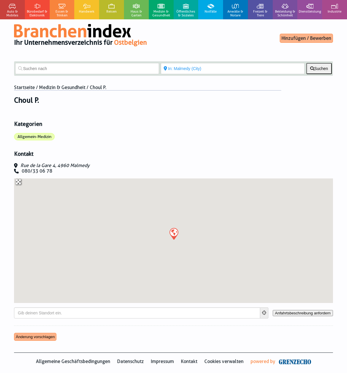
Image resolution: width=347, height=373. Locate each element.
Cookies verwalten (224, 361)
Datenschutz (130, 361)
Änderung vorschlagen (35, 337)
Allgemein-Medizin (34, 136)
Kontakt (189, 361)
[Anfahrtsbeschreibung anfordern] (303, 313)
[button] (173, 233)
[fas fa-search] (319, 68)
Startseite (24, 87)
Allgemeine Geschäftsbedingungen (73, 361)
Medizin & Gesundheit (62, 87)
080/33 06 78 (37, 171)
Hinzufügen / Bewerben (306, 38)
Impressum (162, 361)
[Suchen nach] (87, 68)
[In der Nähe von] (233, 68)
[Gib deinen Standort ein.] (137, 313)
